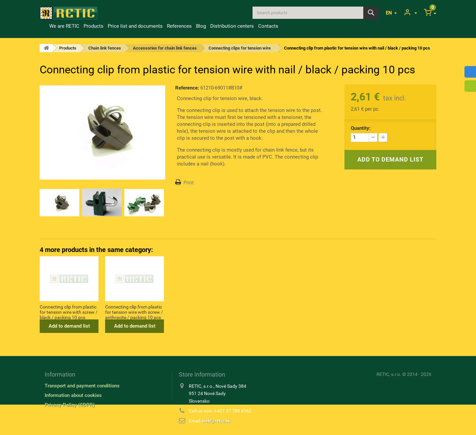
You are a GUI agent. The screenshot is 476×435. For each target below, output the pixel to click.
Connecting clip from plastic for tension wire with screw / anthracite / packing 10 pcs (265, 311)
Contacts (268, 26)
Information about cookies (73, 395)
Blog (201, 26)
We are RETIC (64, 26)
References (179, 26)
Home (43, 26)
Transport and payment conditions (82, 386)
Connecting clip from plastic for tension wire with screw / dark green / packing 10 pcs (134, 311)
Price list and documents (135, 26)
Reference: (187, 88)
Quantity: (361, 128)
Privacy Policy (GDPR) (70, 405)
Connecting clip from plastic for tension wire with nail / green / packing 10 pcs (68, 311)
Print (188, 183)
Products (93, 26)
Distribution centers (232, 26)
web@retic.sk (216, 420)
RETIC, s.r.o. (389, 374)
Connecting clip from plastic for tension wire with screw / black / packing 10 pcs (199, 311)
